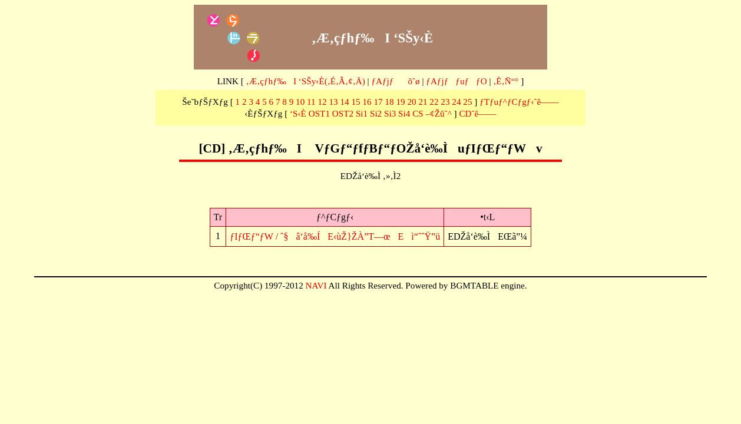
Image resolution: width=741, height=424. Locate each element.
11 (311, 102)
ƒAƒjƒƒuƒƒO (456, 81)
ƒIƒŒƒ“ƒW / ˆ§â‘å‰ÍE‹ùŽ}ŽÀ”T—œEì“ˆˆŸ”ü (335, 236)
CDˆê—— (477, 113)
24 (456, 102)
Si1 (362, 113)
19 (400, 102)
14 (344, 102)
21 (422, 102)
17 (377, 102)
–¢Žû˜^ (439, 113)
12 (322, 102)
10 (300, 102)
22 (433, 102)
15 (355, 102)
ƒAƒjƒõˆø (395, 81)
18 (389, 102)
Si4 (404, 113)
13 (333, 102)
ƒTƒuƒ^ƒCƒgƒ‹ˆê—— (519, 102)
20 (411, 102)
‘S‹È (298, 113)
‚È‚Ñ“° (505, 81)
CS (418, 113)
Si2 (376, 113)
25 (467, 102)
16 (366, 102)
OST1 (319, 113)
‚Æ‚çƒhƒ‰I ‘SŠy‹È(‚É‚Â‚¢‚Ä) (305, 81)
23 (445, 102)
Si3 (390, 113)
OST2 (342, 113)
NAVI (316, 285)
